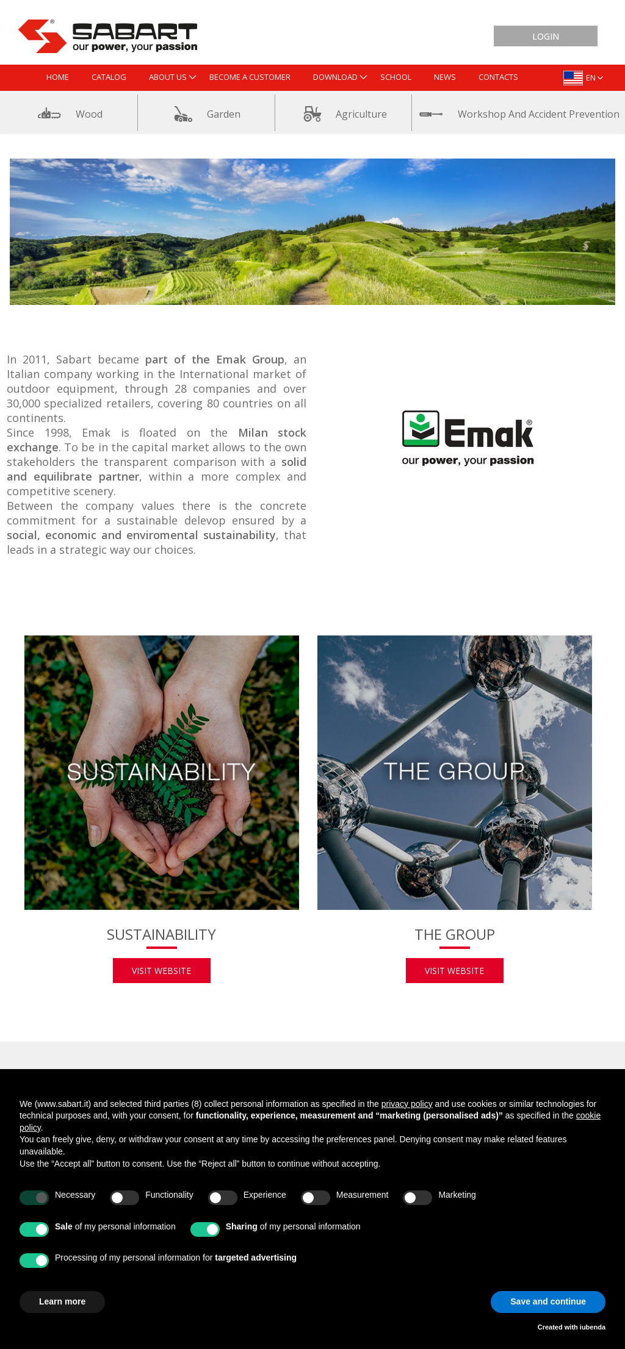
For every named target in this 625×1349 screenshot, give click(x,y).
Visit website (161, 970)
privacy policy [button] (407, 1104)
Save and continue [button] (548, 1301)
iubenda (592, 1327)
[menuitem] (57, 78)
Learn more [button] (62, 1301)
